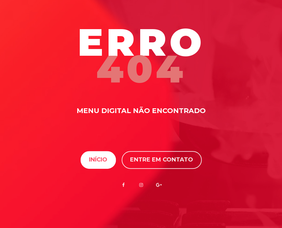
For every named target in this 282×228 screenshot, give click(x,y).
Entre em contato (161, 159)
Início (98, 159)
